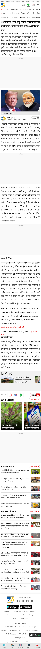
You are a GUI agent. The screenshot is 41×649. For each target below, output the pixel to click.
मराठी (22, 1)
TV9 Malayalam (11, 634)
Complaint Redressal (14, 615)
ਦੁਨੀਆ (25, 9)
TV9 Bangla (16, 630)
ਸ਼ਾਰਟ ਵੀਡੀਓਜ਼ (13, 9)
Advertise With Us (28, 611)
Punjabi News (5, 18)
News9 (8, 1)
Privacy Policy (28, 615)
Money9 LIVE (20, 638)
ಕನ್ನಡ (13, 1)
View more (34, 467)
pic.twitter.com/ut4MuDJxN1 (13, 327)
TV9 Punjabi (10, 118)
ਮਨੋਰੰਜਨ (37, 9)
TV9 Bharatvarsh (10, 626)
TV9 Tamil (35, 630)
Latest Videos (8, 511)
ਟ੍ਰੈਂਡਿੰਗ (31, 9)
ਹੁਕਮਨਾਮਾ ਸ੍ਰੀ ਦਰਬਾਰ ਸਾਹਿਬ (22, 13)
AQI (23, 5)
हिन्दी (2, 1)
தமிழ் (37, 1)
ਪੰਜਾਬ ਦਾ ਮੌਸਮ (7, 13)
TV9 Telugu (32, 626)
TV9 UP (21, 634)
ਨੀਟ (34, 13)
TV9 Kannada (6, 630)
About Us (17, 611)
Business (15, 18)
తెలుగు (18, 1)
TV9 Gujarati (26, 630)
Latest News (8, 466)
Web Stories (8, 399)
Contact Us (8, 611)
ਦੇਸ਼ (21, 9)
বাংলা (33, 1)
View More (34, 400)
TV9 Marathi (22, 626)
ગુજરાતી (28, 1)
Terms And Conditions (20, 618)
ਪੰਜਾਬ (6, 9)
